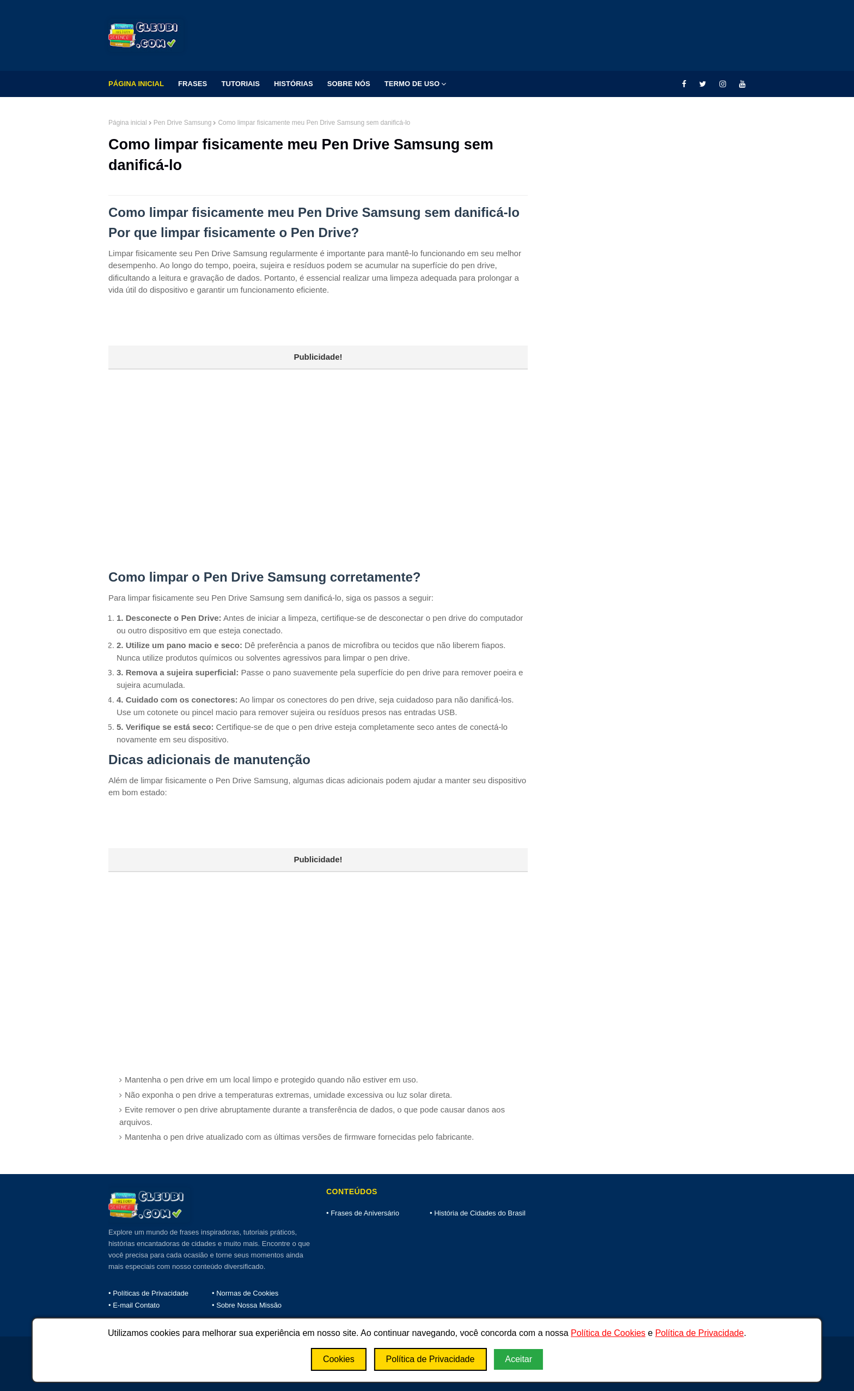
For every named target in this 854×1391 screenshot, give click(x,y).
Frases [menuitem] (192, 84)
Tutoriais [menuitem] (240, 84)
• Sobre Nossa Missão (247, 1305)
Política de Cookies (608, 1333)
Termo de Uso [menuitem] (412, 84)
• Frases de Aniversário (362, 1213)
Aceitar (518, 1359)
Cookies (339, 1359)
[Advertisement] (318, 446)
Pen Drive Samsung (183, 122)
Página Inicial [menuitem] (136, 84)
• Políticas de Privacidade (148, 1293)
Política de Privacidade (699, 1333)
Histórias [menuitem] (293, 84)
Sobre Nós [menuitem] (348, 84)
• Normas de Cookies (245, 1293)
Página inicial (127, 122)
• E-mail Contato (134, 1305)
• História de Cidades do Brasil (478, 1213)
